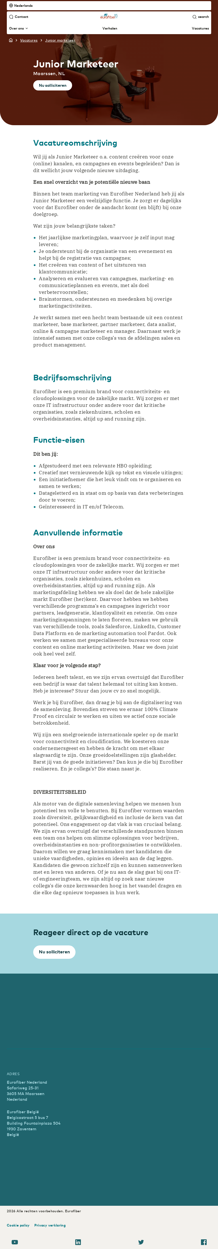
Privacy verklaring (50, 1225)
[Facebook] (204, 1243)
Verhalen (109, 28)
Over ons (18, 28)
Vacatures (200, 28)
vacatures (28, 40)
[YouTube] (14, 1243)
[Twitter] (141, 1243)
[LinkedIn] (78, 1243)
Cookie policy (18, 1225)
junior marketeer (60, 40)
